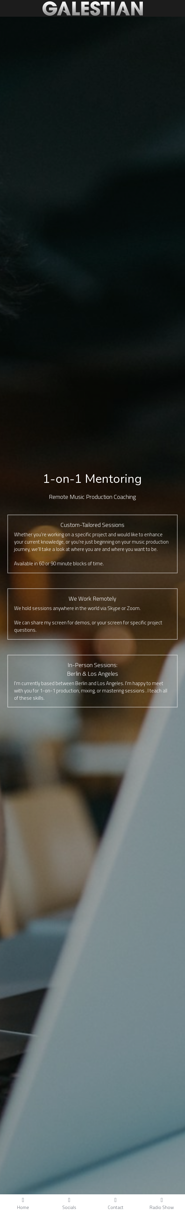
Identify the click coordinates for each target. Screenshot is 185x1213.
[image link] (92, 8)
